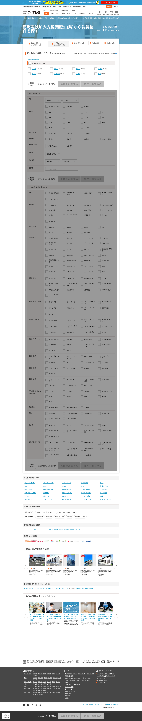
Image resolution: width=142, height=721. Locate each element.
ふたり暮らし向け (30, 493)
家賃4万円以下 (104, 486)
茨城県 (55, 678)
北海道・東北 (28, 674)
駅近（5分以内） (48, 489)
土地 (66, 588)
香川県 (35, 690)
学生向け (27, 496)
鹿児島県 (35, 694)
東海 (25, 684)
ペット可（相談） (30, 483)
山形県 (58, 674)
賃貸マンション (41, 512)
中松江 (78, 69)
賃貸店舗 (69, 517)
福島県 (35, 675)
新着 (101, 496)
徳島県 (58, 688)
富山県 (49, 682)
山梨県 (40, 682)
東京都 (35, 678)
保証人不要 (28, 489)
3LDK (45, 486)
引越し (66, 698)
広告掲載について (102, 680)
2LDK (101, 483)
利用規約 (109, 704)
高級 (26, 486)
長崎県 (44, 692)
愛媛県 (40, 690)
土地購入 (67, 682)
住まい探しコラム (70, 691)
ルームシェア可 (48, 499)
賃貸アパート (52, 512)
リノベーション (48, 483)
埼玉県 (46, 678)
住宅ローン (68, 693)
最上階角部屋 (66, 499)
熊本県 (49, 692)
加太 (99, 74)
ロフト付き (103, 489)
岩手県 (44, 674)
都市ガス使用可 (86, 493)
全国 (91, 18)
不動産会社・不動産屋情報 (84, 588)
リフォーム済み (86, 496)
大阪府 (95, 18)
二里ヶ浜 (57, 74)
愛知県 (35, 684)
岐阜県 (40, 684)
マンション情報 (69, 687)
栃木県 (59, 678)
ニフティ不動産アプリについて (106, 676)
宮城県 (49, 674)
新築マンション (29, 588)
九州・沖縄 (27, 692)
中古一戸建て (60, 588)
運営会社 (86, 704)
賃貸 (66, 674)
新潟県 (35, 682)
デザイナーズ (66, 483)
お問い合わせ (101, 678)
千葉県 (50, 678)
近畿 (34, 529)
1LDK (64, 486)
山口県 (53, 688)
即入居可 (65, 496)
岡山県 (40, 688)
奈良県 (112, 18)
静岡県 (44, 684)
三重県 (49, 684)
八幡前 (100, 69)
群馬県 (35, 679)
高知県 (44, 690)
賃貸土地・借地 (59, 517)
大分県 (53, 692)
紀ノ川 (34, 69)
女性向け (46, 493)
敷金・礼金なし (67, 493)
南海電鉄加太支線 (33, 59)
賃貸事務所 (49, 517)
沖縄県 (41, 694)
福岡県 (35, 692)
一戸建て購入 (68, 680)
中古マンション (40, 588)
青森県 (40, 674)
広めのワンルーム (87, 499)
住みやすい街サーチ (70, 689)
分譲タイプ (28, 499)
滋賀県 (108, 18)
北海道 (35, 674)
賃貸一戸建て (90, 674)
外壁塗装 (67, 695)
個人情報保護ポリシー (97, 704)
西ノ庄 (34, 74)
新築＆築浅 (84, 483)
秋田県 (53, 674)
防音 (82, 486)
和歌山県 (116, 18)
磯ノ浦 (78, 74)
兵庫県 (99, 18)
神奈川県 (40, 678)
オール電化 (103, 493)
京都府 (103, 18)
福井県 (58, 682)
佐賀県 (40, 692)
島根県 (49, 688)
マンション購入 (69, 678)
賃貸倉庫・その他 (80, 517)
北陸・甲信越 (28, 682)
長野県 (44, 682)
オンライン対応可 (106, 499)
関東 (25, 678)
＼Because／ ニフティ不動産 (105, 674)
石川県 (53, 682)
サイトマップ (101, 682)
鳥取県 (44, 688)
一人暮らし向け (67, 489)
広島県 (35, 688)
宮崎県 (58, 692)
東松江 (56, 69)
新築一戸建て (50, 588)
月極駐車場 (40, 517)
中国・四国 (27, 688)
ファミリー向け (86, 489)
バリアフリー (47, 496)
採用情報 (116, 704)
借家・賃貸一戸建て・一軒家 (67, 512)
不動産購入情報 (69, 676)
